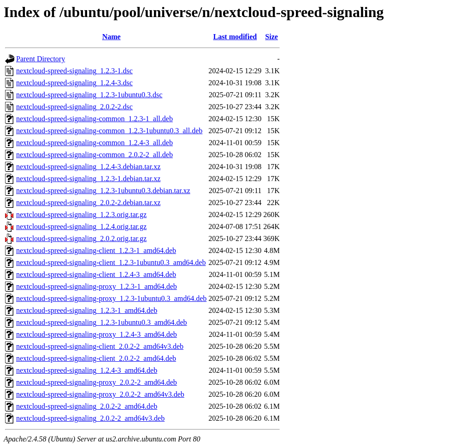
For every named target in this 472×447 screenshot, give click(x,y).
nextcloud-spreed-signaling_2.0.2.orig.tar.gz (81, 238)
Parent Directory (40, 59)
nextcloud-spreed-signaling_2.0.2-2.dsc (74, 107)
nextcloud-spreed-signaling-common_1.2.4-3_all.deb (94, 143)
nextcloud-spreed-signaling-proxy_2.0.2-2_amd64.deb (96, 382)
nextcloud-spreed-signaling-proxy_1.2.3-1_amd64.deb (96, 286)
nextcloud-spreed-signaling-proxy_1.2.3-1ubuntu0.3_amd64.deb (111, 298)
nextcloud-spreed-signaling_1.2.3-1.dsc (74, 71)
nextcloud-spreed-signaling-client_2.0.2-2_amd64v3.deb (99, 346)
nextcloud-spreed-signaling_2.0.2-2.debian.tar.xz (88, 202)
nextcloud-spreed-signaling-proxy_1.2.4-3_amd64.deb (96, 334)
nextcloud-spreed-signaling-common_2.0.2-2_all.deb (94, 155)
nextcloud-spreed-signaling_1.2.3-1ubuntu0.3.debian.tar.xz (103, 190)
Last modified (235, 37)
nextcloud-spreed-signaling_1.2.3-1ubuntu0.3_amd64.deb (101, 322)
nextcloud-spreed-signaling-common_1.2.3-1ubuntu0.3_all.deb (109, 131)
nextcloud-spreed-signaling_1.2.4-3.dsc (74, 83)
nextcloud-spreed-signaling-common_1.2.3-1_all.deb (94, 119)
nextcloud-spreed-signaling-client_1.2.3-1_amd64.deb (96, 250)
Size (271, 37)
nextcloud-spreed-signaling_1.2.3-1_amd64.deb (86, 310)
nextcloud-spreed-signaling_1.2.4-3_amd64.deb (86, 370)
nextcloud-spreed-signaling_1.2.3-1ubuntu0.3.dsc (89, 95)
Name (111, 37)
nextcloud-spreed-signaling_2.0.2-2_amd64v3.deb (90, 418)
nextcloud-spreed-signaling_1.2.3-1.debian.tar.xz (88, 178)
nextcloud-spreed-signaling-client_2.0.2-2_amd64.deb (96, 358)
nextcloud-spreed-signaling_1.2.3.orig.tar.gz (81, 214)
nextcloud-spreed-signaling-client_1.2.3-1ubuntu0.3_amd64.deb (111, 262)
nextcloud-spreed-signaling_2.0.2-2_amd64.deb (86, 406)
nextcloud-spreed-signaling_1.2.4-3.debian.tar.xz (88, 167)
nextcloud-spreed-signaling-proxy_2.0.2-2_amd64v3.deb (100, 394)
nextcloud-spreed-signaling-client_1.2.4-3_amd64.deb (96, 274)
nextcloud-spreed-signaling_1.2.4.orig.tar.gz (81, 226)
